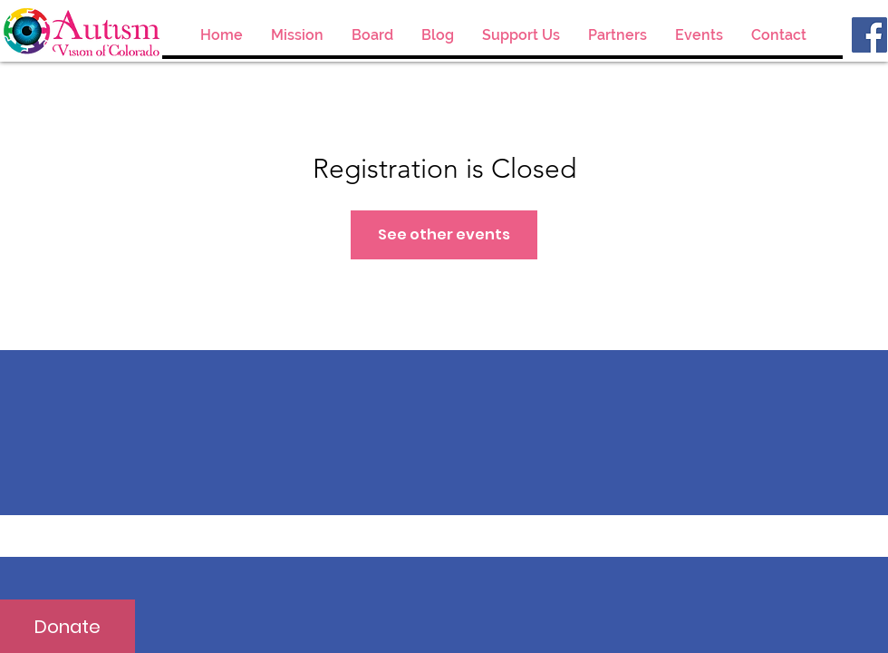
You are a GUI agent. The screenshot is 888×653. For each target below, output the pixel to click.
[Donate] (67, 626)
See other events (444, 234)
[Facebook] (869, 35)
